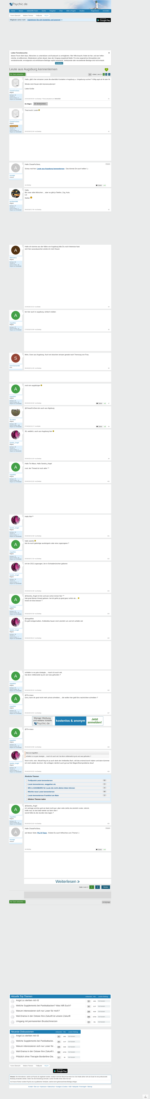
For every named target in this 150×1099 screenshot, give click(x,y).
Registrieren (95, 11)
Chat (61, 11)
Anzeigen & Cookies (61, 1086)
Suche (44, 11)
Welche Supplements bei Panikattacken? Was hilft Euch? (43, 1005)
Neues (21, 11)
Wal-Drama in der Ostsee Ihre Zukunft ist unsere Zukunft (43, 1016)
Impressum (43, 1086)
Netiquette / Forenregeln (79, 1086)
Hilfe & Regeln (71, 11)
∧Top (145, 1096)
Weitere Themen (28, 1066)
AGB (70, 1086)
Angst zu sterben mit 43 (27, 1000)
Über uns (36, 1086)
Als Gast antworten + (17, 74)
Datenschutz (51, 1086)
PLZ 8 (46, 1066)
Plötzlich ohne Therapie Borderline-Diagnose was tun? (42, 1056)
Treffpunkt (39, 1066)
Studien (82, 11)
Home (13, 11)
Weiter (105, 887)
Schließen (59, 63)
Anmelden (106, 11)
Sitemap (89, 1086)
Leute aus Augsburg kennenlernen (33, 69)
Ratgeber (53, 11)
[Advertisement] (67, 499)
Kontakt (30, 1086)
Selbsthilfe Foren (32, 11)
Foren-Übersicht (15, 1066)
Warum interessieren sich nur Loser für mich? (38, 1011)
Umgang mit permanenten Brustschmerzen (36, 1021)
